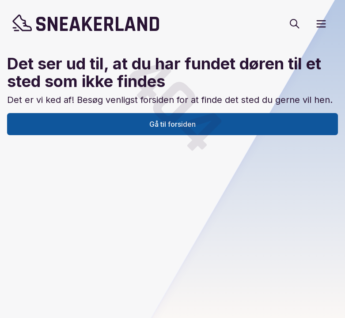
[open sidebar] (321, 24)
